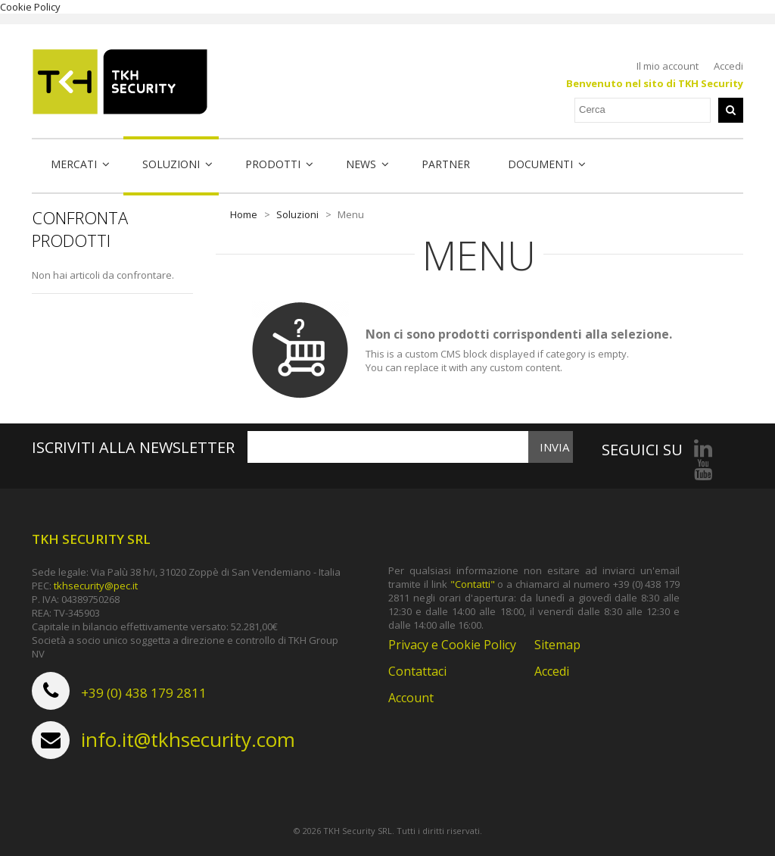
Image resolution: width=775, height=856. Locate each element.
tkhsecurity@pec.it (96, 585)
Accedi (728, 66)
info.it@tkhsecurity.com (188, 739)
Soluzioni (297, 214)
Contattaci (417, 671)
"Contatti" (472, 584)
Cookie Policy (30, 7)
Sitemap (557, 644)
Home (243, 214)
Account (411, 697)
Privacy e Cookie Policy (452, 644)
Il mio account (667, 66)
